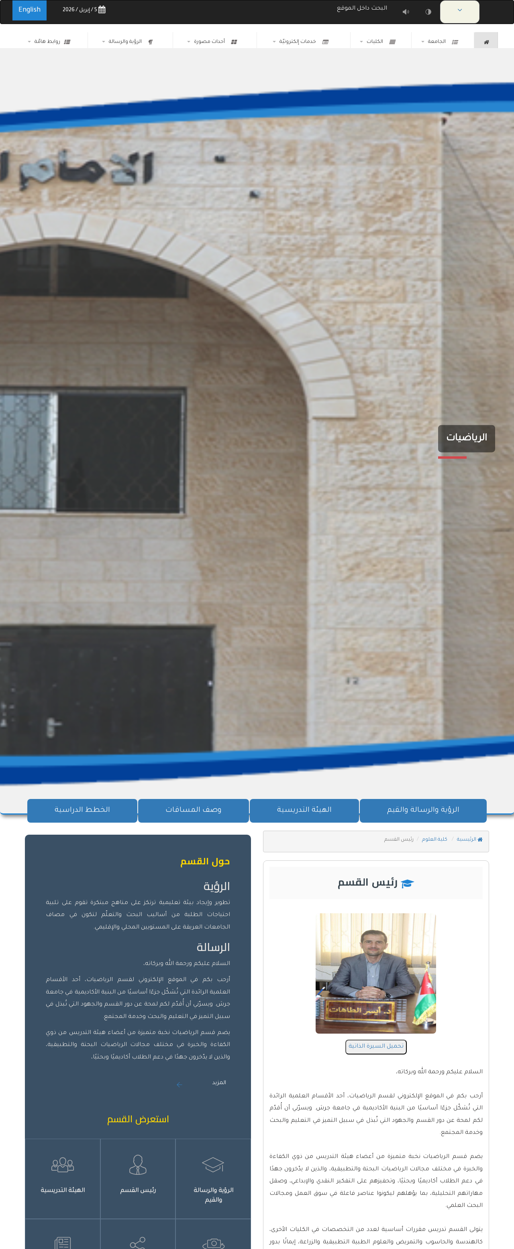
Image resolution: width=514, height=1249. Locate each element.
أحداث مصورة (215, 42)
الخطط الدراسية (82, 811)
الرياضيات (466, 439)
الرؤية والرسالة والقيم (423, 811)
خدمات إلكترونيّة (303, 42)
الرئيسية (470, 840)
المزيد (219, 1083)
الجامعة (442, 42)
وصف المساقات (193, 811)
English (29, 10)
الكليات (381, 42)
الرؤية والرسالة (130, 42)
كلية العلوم (435, 840)
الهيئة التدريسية (304, 811)
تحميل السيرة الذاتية (376, 1047)
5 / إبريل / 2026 (84, 10)
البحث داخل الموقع (363, 9)
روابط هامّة (52, 42)
